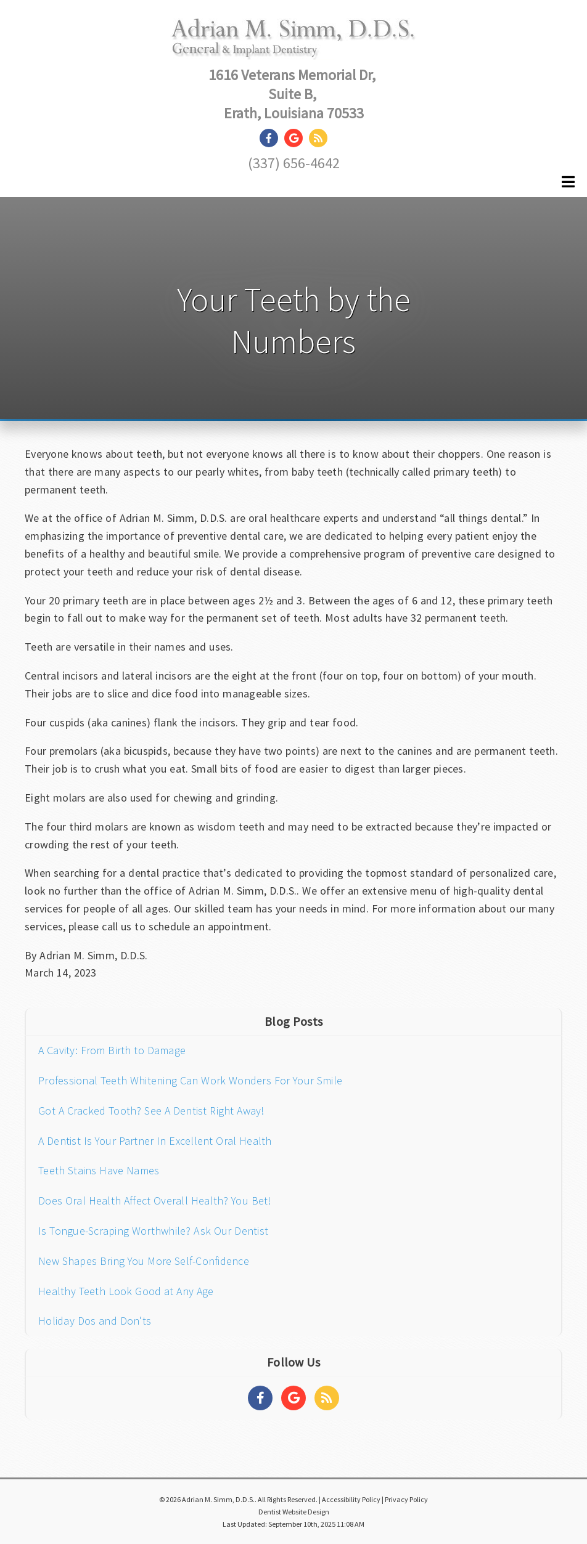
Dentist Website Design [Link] (293, 1511)
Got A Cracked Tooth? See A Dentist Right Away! (151, 1110)
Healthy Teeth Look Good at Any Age (126, 1291)
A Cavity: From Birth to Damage (112, 1050)
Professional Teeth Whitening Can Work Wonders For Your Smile (190, 1080)
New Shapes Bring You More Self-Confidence (143, 1261)
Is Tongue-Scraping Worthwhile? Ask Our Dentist (153, 1231)
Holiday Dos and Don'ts (94, 1321)
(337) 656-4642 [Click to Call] (294, 163)
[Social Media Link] (272, 138)
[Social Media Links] (260, 1398)
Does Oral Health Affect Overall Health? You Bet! (154, 1200)
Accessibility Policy (351, 1499)
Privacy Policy (406, 1499)
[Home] (293, 47)
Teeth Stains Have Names (98, 1170)
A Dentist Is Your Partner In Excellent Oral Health (155, 1141)
